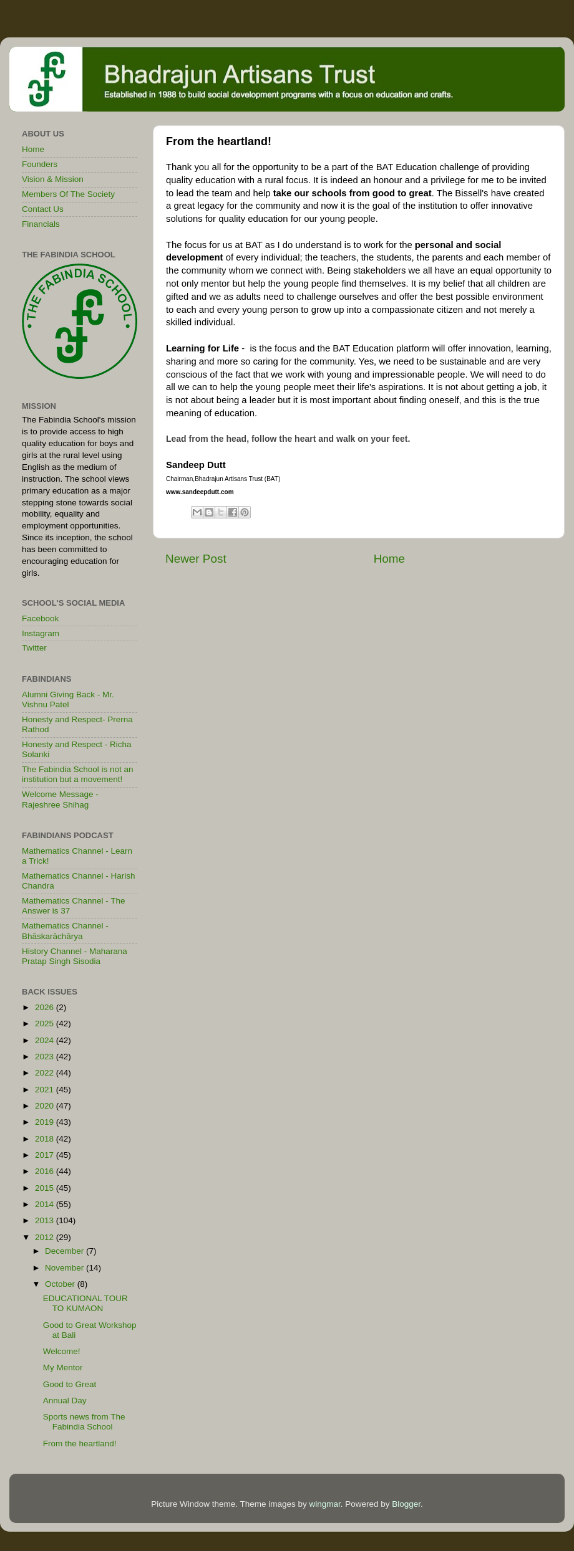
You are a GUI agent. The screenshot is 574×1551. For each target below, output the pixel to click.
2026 (45, 1007)
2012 (45, 1237)
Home (389, 558)
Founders (39, 164)
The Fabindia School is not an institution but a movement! (78, 774)
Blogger (406, 1504)
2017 (45, 1155)
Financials (41, 224)
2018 (45, 1138)
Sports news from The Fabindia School (84, 1421)
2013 (45, 1220)
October (61, 1284)
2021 (45, 1089)
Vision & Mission (53, 179)
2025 (45, 1023)
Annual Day (65, 1400)
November (65, 1267)
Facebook (40, 618)
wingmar (324, 1504)
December (65, 1251)
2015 (45, 1188)
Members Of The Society (68, 194)
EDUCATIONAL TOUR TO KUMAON (85, 1303)
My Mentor (63, 1367)
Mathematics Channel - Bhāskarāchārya (65, 930)
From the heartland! (80, 1443)
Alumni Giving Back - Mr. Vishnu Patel (68, 699)
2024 (45, 1040)
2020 (45, 1105)
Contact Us (43, 209)
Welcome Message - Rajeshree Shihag (60, 799)
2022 (45, 1072)
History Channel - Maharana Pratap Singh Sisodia (74, 956)
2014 (45, 1204)
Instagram (40, 633)
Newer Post (195, 558)
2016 (45, 1171)
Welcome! (61, 1351)
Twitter (34, 647)
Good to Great (70, 1384)
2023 (45, 1056)
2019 (45, 1122)
